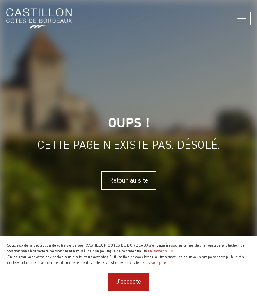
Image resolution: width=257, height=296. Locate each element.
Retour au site (128, 180)
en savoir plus (160, 250)
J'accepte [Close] (128, 281)
